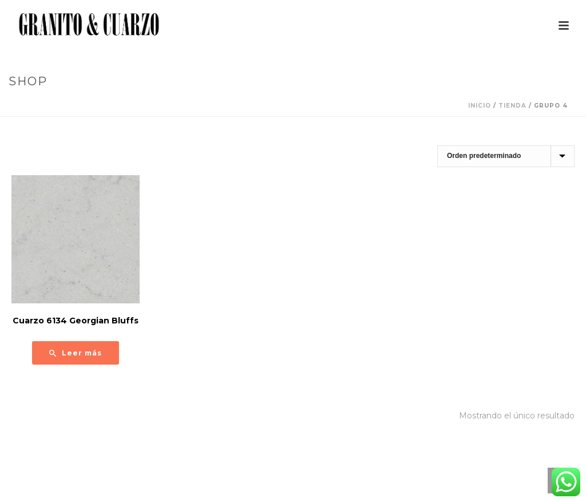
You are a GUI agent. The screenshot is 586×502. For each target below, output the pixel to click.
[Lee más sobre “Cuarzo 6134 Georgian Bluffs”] (75, 353)
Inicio (479, 105)
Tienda (512, 105)
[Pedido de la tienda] (506, 156)
